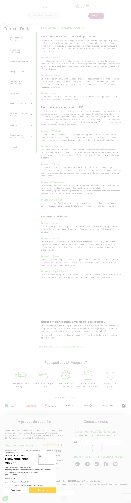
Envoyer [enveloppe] (97, 448)
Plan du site (113, 485)
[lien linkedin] (96, 464)
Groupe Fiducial (59, 481)
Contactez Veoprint (100, 485)
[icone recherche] (29, 16)
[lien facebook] (106, 464)
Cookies (88, 485)
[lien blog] (77, 464)
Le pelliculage (47, 326)
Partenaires (123, 485)
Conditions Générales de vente (72, 485)
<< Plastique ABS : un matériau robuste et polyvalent (61, 346)
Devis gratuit (96, 15)
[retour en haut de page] (64, 498)
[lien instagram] (87, 464)
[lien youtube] (115, 464)
